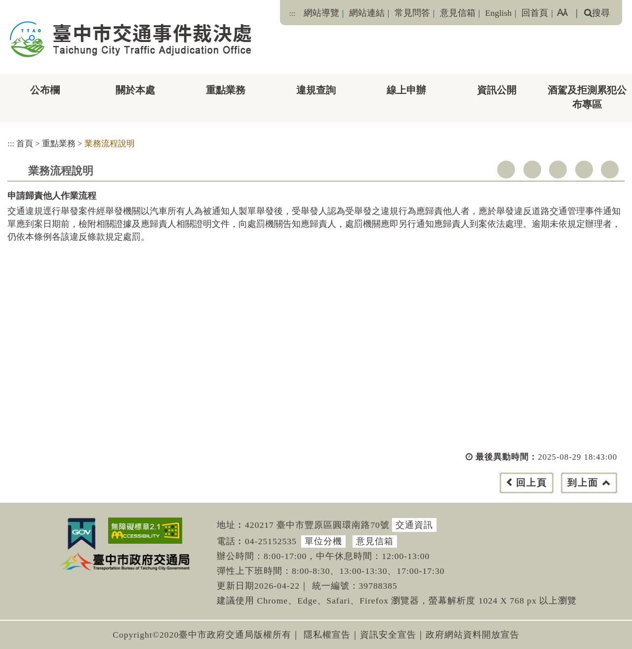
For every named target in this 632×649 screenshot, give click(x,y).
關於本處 (135, 90)
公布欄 (45, 90)
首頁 (24, 143)
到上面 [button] (582, 482)
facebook (506, 169)
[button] (338, 492)
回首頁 (534, 13)
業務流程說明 (109, 143)
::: (292, 13)
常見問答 (412, 13)
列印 (610, 169)
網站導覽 (321, 13)
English (498, 13)
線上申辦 (406, 90)
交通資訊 (414, 525)
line (584, 169)
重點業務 (225, 90)
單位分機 (323, 541)
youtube (558, 169)
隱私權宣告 (327, 635)
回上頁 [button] (531, 482)
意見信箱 (457, 13)
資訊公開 (496, 90)
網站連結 (367, 13)
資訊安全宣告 (388, 635)
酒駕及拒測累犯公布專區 (587, 97)
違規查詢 (316, 90)
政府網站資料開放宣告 (472, 635)
